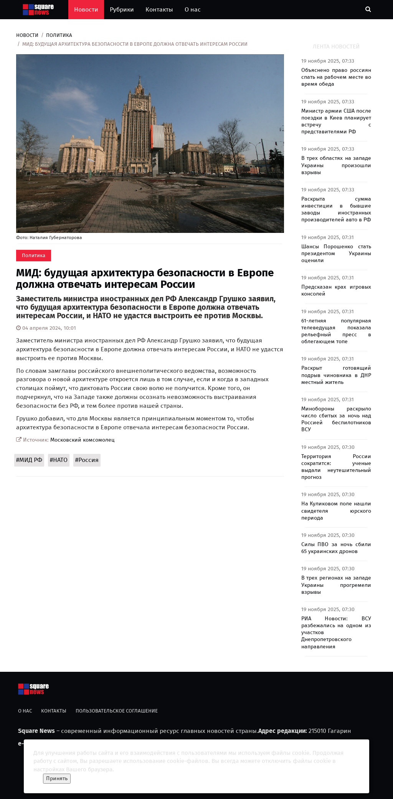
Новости (86, 9)
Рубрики (122, 9)
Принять (57, 778)
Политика (59, 35)
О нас (193, 9)
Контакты (159, 9)
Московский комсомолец (82, 440)
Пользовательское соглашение (117, 711)
